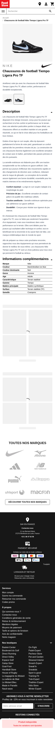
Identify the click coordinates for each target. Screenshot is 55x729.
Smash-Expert (35, 663)
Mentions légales (10, 624)
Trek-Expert (34, 679)
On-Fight (33, 647)
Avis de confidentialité (12, 634)
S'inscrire (44, 706)
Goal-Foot (6, 666)
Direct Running (9, 654)
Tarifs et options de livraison (15, 631)
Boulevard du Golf (10, 650)
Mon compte (8, 592)
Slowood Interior (36, 660)
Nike (27, 66)
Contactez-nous (27, 528)
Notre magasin (9, 637)
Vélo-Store (34, 685)
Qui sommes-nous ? (11, 611)
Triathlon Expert (36, 682)
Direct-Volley (8, 657)
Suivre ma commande (12, 596)
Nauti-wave (7, 689)
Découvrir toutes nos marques (27, 502)
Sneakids (33, 669)
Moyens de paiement (12, 627)
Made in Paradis (9, 685)
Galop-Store (7, 663)
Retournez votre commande (24, 578)
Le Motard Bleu (9, 682)
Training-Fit (34, 676)
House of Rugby (9, 673)
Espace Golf (8, 660)
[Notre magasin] (40, 4)
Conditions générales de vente (16, 618)
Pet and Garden (36, 657)
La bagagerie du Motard (13, 676)
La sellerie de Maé (10, 679)
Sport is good (35, 673)
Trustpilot (46, 564)
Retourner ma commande (14, 599)
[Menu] (3, 11)
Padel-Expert (35, 650)
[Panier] (52, 4)
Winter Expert (35, 689)
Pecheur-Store (35, 654)
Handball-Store (9, 669)
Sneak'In (33, 666)
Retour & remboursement (14, 621)
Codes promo (8, 602)
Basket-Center (9, 647)
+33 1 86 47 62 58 (27, 537)
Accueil (6, 18)
